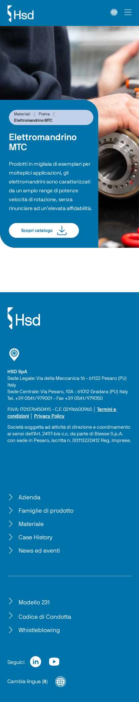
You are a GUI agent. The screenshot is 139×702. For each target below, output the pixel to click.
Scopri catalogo (44, 230)
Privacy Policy (49, 416)
